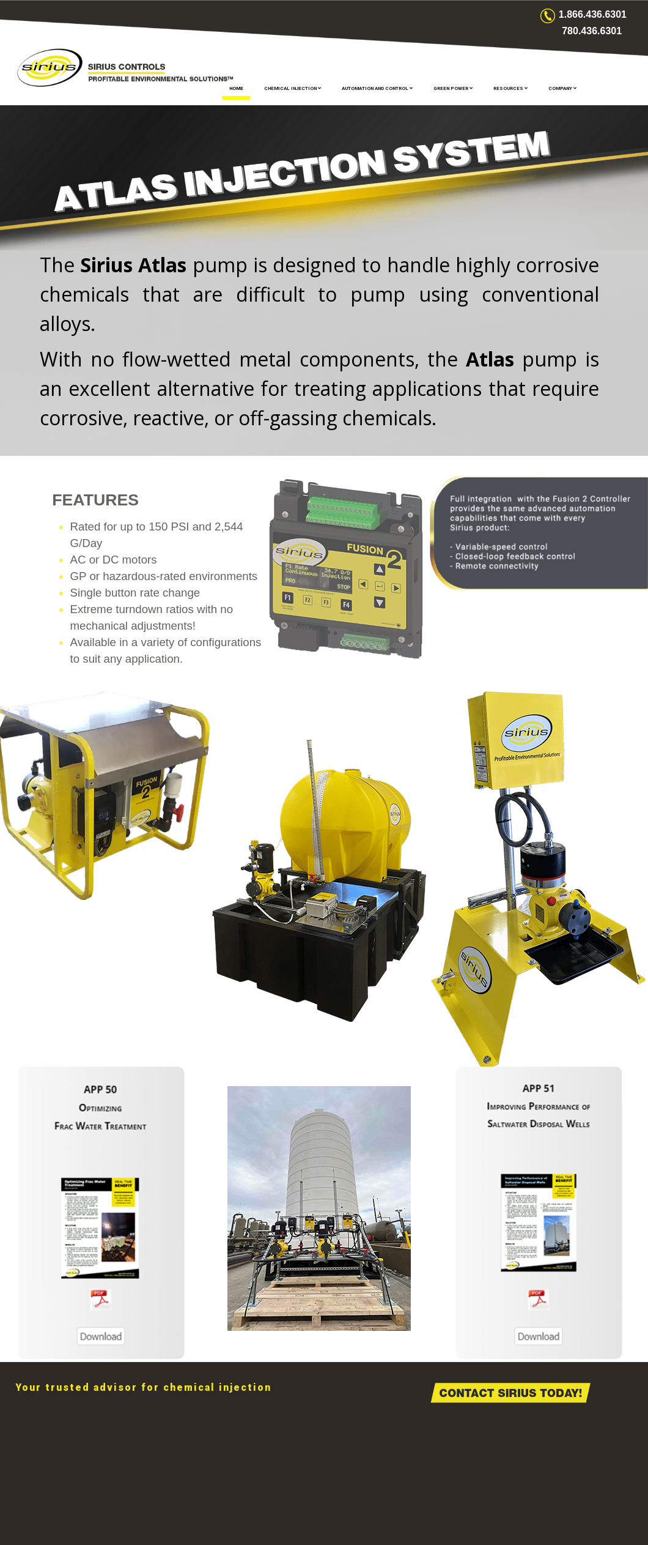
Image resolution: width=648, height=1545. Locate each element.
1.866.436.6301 (593, 14)
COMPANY (562, 88)
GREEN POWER (453, 88)
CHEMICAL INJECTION (292, 88)
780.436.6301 (592, 31)
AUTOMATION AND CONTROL (377, 88)
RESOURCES (510, 88)
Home (236, 88)
